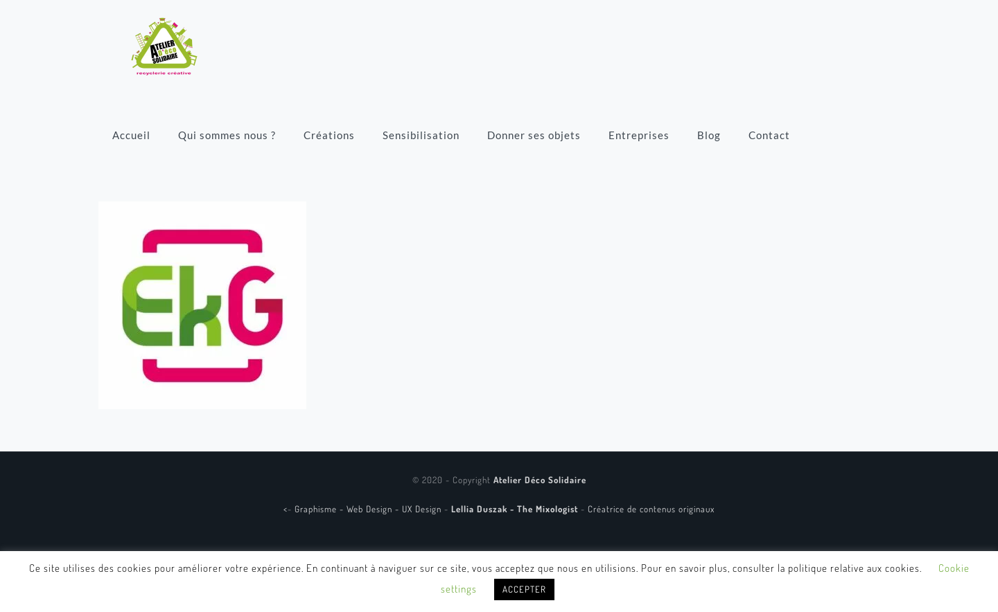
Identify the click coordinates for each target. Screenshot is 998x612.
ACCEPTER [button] (524, 589)
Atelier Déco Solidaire (539, 479)
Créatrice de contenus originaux (651, 508)
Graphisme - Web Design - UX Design (369, 508)
